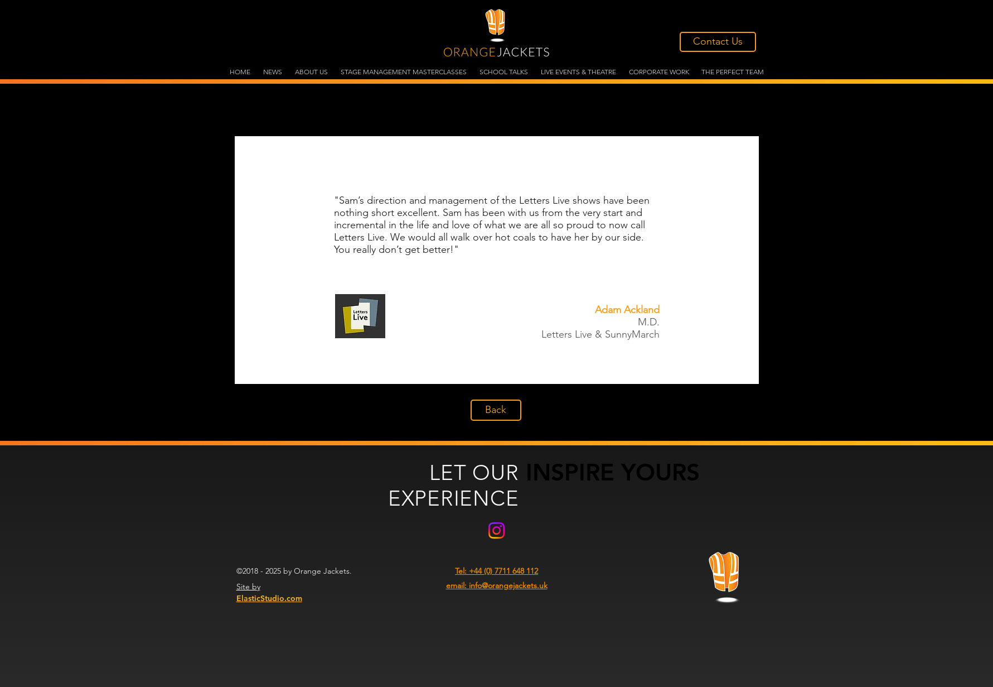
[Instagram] (496, 530)
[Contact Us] (718, 42)
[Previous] (252, 260)
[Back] (496, 410)
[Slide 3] (496, 369)
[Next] (741, 260)
